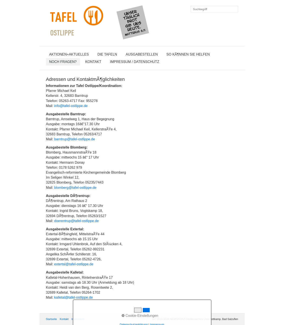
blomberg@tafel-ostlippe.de (75, 187)
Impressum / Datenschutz (134, 62)
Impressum (77, 319)
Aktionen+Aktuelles (69, 54)
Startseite (51, 319)
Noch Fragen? (63, 62)
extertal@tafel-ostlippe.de (74, 264)
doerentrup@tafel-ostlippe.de (76, 221)
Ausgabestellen (142, 54)
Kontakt (93, 62)
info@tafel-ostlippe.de (71, 106)
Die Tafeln (107, 54)
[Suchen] (235, 9)
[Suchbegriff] (214, 9)
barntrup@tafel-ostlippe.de (74, 139)
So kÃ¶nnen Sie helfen (188, 54)
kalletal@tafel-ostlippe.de (73, 297)
